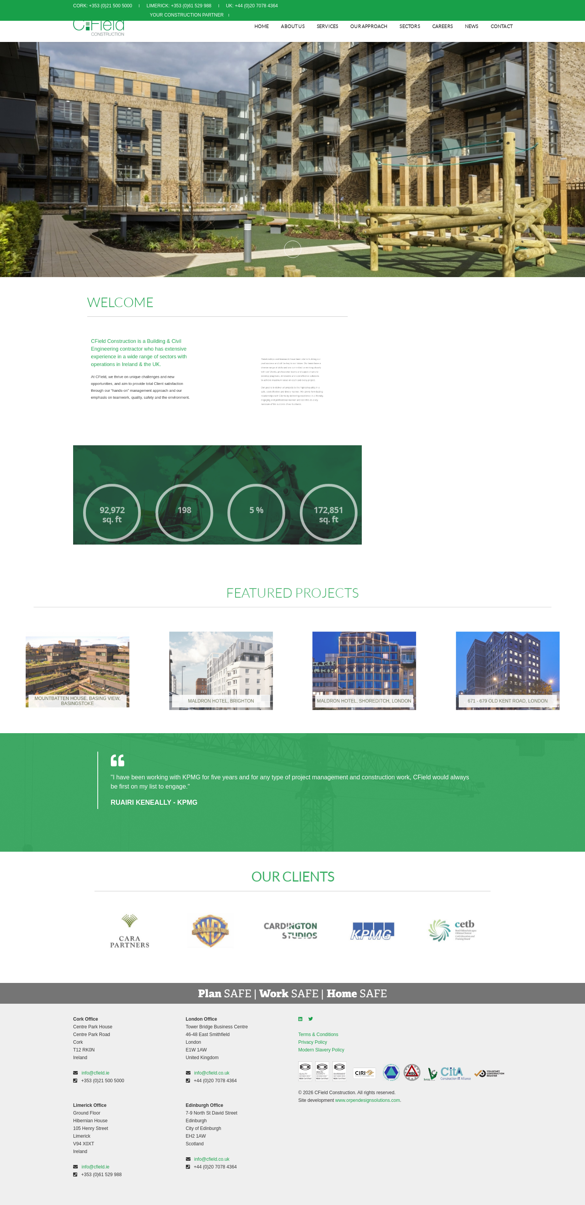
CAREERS (441, 25)
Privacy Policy (312, 1042)
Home (261, 25)
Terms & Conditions (318, 1034)
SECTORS (409, 25)
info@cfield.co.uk (212, 1073)
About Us (291, 25)
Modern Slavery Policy (321, 1050)
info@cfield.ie (95, 1073)
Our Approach (367, 25)
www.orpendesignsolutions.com (367, 1100)
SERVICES (326, 25)
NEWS (471, 25)
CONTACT (501, 25)
